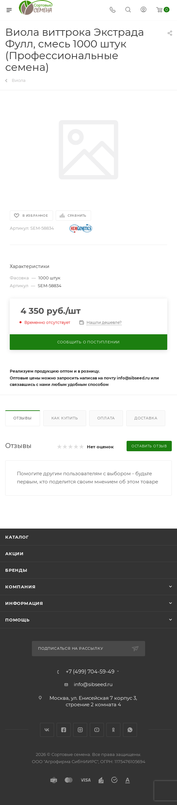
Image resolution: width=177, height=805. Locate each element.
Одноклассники (113, 730)
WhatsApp (130, 730)
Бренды (16, 570)
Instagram (80, 730)
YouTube (97, 730)
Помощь (17, 619)
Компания (20, 586)
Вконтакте (47, 730)
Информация (24, 603)
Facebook (64, 730)
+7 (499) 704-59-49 (90, 671)
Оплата (106, 418)
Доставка (145, 418)
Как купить (64, 418)
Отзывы (22, 418)
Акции (14, 553)
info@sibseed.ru (93, 684)
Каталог (17, 537)
